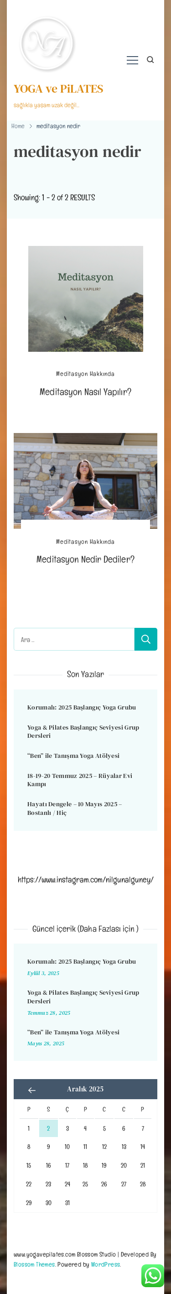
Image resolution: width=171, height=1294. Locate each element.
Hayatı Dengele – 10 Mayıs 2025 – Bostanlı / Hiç (74, 808)
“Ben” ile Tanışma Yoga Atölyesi (73, 755)
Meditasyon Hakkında (85, 374)
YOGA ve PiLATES (59, 88)
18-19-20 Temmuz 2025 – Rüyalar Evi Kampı (79, 780)
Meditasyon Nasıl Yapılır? (85, 392)
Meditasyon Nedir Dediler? (85, 559)
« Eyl (31, 1090)
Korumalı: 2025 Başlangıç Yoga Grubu (81, 707)
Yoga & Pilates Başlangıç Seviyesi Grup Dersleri (83, 732)
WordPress (105, 1264)
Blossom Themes (34, 1264)
